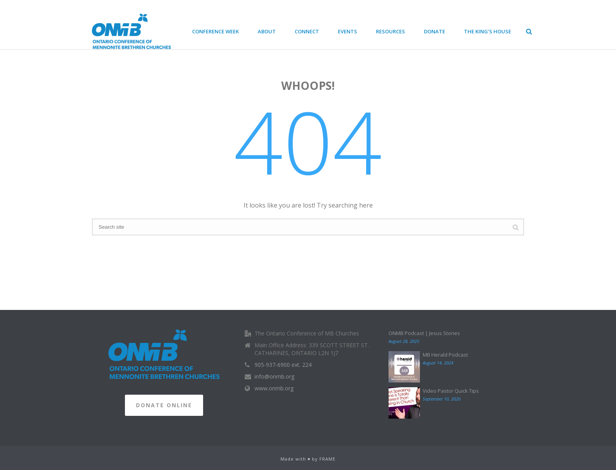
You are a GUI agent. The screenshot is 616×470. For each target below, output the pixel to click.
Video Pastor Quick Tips (451, 390)
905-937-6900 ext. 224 (283, 364)
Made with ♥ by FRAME (308, 459)
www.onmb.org (274, 388)
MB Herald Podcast (445, 354)
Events (347, 31)
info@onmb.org (274, 376)
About (267, 31)
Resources (390, 31)
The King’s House (487, 31)
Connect (307, 31)
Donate (434, 31)
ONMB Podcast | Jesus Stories (424, 333)
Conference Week (215, 31)
